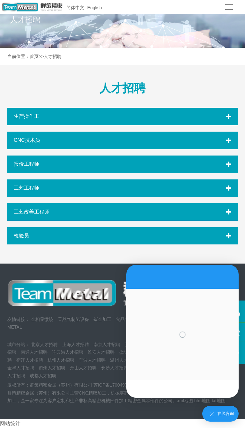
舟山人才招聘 (83, 367)
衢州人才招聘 (52, 367)
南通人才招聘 (34, 352)
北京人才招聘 (44, 344)
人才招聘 (53, 56)
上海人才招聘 (75, 344)
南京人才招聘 (106, 344)
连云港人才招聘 (67, 352)
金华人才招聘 (20, 367)
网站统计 (10, 423)
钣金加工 (102, 319)
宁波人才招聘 (92, 360)
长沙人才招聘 (114, 367)
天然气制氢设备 (73, 319)
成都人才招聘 (43, 375)
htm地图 (202, 400)
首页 (34, 56)
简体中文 (75, 7)
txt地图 (219, 400)
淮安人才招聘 (101, 352)
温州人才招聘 (123, 360)
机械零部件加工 (126, 392)
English (94, 7)
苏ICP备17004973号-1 (115, 385)
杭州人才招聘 (61, 360)
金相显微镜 (42, 319)
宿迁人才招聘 (29, 360)
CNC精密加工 (92, 392)
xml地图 (185, 400)
